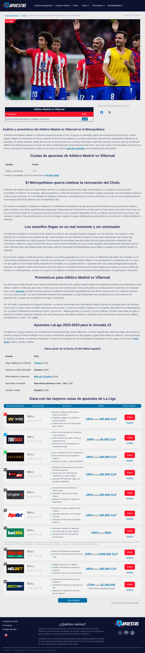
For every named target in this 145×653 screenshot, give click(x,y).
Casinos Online (62, 5)
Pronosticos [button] (97, 5)
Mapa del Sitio (10, 629)
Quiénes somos (11, 621)
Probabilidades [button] (114, 5)
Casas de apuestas (12, 15)
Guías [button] (84, 5)
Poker (75, 5)
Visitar (130, 417)
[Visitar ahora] (15, 419)
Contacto (8, 625)
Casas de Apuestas (43, 5)
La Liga (24, 15)
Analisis (129, 422)
